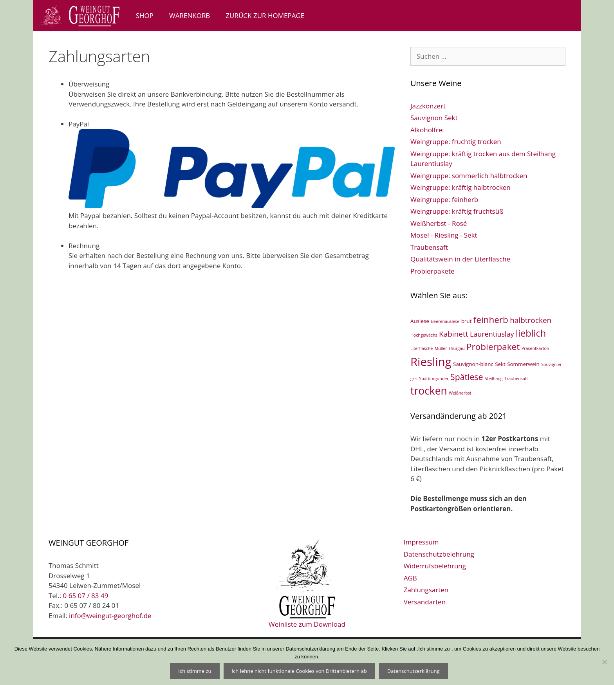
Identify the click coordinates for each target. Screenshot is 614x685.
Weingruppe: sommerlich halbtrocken (468, 175)
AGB (410, 577)
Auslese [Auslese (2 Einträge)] (419, 320)
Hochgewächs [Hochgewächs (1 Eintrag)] (423, 335)
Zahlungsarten (426, 589)
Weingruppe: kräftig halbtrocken (460, 187)
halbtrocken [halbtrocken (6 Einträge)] (530, 320)
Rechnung (84, 245)
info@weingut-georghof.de (110, 615)
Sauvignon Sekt (434, 117)
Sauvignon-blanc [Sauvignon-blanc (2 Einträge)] (473, 364)
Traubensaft (429, 247)
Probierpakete (432, 271)
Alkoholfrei (427, 129)
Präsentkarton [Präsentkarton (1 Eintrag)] (535, 348)
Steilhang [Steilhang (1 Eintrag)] (494, 378)
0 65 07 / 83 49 (85, 595)
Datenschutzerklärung (413, 670)
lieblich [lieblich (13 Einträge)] (531, 333)
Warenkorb (189, 15)
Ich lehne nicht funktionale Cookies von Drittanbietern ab (299, 670)
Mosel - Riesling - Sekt (443, 235)
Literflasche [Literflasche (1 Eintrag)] (421, 348)
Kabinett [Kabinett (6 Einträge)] (453, 334)
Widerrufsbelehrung (435, 565)
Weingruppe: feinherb (444, 199)
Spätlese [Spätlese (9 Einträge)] (466, 376)
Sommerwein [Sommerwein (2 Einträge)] (523, 364)
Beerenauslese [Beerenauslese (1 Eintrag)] (445, 321)
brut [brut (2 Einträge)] (466, 320)
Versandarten (425, 601)
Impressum (421, 541)
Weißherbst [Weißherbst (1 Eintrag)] (460, 393)
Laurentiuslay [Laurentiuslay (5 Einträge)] (492, 334)
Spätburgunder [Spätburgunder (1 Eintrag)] (433, 378)
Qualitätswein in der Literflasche (460, 258)
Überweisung (89, 83)
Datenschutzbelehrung (439, 554)
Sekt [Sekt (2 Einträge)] (500, 364)
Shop (145, 15)
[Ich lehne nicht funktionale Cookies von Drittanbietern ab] (604, 662)
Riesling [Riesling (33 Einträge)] (430, 362)
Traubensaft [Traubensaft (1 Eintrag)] (516, 378)
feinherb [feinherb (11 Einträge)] (490, 320)
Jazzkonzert (428, 105)
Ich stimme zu (194, 670)
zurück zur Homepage (265, 15)
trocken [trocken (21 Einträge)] (428, 391)
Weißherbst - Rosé (438, 223)
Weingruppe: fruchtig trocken (455, 141)
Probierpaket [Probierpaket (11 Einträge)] (493, 347)
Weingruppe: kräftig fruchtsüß (457, 211)
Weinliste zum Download (307, 582)
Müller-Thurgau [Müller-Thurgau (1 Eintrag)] (450, 348)
